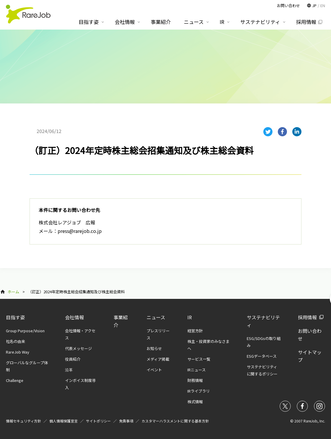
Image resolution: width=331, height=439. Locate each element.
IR (189, 317)
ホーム (13, 291)
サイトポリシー (98, 420)
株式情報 (195, 401)
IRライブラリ (198, 391)
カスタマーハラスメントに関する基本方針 (175, 420)
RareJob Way (17, 352)
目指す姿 (15, 317)
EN (322, 5)
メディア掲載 (158, 359)
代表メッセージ (78, 348)
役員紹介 (72, 359)
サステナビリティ (260, 21)
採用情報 (307, 317)
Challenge (14, 380)
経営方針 (195, 330)
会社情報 (74, 317)
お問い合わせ (288, 5)
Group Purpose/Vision (25, 330)
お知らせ (154, 348)
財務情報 (195, 380)
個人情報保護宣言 (63, 420)
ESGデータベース (262, 356)
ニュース (156, 317)
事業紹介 (161, 21)
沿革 (69, 369)
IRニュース (196, 369)
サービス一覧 (198, 359)
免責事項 (126, 420)
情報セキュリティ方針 (23, 420)
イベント (154, 369)
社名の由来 (15, 341)
